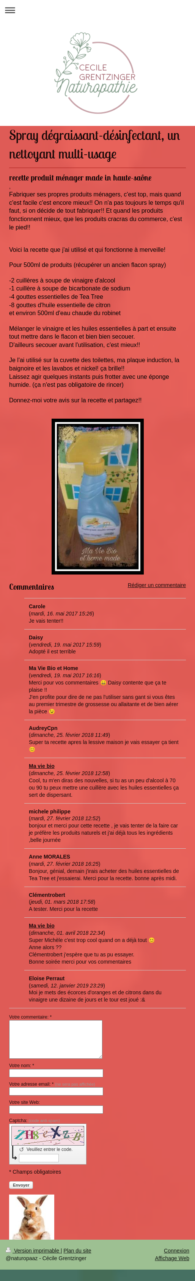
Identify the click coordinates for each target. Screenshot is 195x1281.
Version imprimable (33, 1251)
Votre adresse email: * (52, 1084)
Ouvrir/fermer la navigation (97, 10)
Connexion (176, 1251)
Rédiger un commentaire (157, 585)
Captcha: (34, 1120)
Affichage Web (172, 1258)
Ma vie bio (42, 766)
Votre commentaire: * (30, 1017)
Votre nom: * (21, 1065)
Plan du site (77, 1251)
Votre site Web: (24, 1102)
